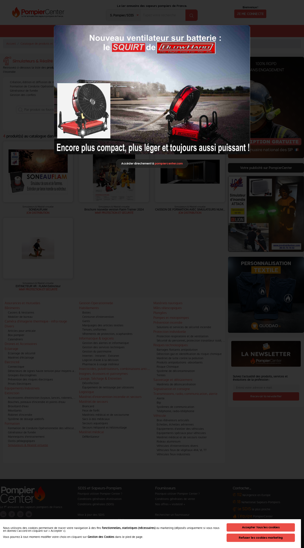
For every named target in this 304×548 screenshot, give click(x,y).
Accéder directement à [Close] (152, 163)
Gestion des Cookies (101, 536)
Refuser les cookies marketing (261, 537)
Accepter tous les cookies (260, 527)
